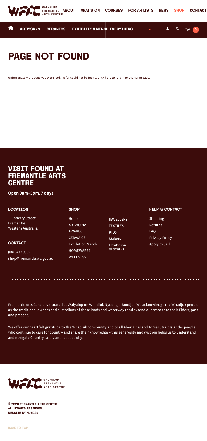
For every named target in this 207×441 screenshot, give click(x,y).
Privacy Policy (160, 237)
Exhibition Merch (90, 29)
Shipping (156, 218)
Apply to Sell (159, 244)
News (164, 11)
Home (73, 218)
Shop (179, 11)
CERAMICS (56, 29)
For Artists (141, 11)
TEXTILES (116, 226)
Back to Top (18, 428)
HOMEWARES (79, 250)
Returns (156, 225)
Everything (121, 29)
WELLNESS (77, 257)
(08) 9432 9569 (19, 252)
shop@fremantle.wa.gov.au (30, 258)
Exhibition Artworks (117, 247)
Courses (114, 11)
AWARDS (75, 231)
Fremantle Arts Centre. (39, 404)
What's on (90, 11)
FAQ (152, 231)
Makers (115, 239)
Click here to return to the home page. (124, 77)
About (69, 11)
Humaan (32, 413)
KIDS (113, 232)
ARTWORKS (30, 29)
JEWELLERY (118, 219)
